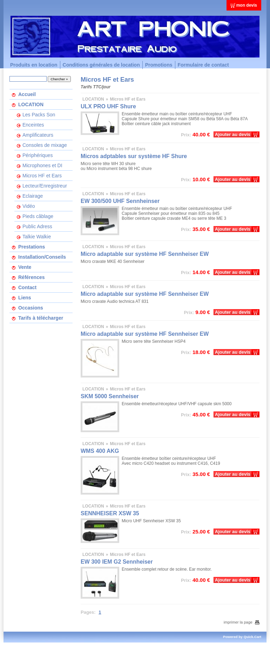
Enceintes (33, 125)
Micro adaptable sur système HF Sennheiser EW (145, 254)
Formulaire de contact (203, 65)
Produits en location (34, 65)
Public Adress (37, 226)
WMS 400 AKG (100, 451)
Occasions (30, 308)
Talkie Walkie (36, 236)
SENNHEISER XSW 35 (110, 513)
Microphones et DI (42, 165)
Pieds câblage (37, 216)
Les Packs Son (38, 114)
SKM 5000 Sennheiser (110, 396)
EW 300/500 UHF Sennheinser (120, 201)
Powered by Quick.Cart (242, 637)
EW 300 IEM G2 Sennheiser (117, 562)
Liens (24, 297)
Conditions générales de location (101, 65)
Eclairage (32, 196)
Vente (24, 267)
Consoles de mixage (44, 145)
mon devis (246, 5)
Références (31, 277)
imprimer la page (241, 622)
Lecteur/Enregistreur (44, 186)
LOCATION (30, 104)
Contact (27, 287)
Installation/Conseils (42, 257)
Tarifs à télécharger (40, 318)
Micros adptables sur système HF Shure (134, 156)
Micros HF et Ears (42, 175)
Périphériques (37, 155)
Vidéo (28, 206)
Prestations (31, 247)
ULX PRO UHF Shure (108, 106)
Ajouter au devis (232, 134)
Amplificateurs (37, 135)
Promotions (159, 65)
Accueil (27, 94)
